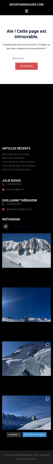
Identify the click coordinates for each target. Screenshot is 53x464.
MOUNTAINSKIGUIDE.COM (26, 4)
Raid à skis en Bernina (13, 158)
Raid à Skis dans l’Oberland (15, 154)
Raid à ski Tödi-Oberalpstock (16, 169)
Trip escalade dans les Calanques (19, 165)
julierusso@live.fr (15, 189)
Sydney (33, 459)
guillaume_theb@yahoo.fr (19, 209)
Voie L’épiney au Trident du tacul (18, 161)
